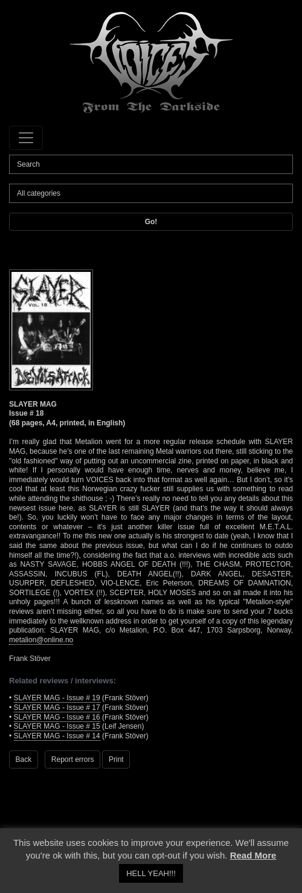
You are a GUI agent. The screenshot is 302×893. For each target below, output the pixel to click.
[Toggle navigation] (26, 138)
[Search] (151, 164)
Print (116, 759)
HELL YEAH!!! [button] (151, 873)
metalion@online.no (41, 640)
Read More (253, 855)
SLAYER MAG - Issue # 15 (57, 726)
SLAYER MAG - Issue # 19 (57, 698)
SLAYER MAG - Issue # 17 (57, 707)
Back (24, 759)
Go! (151, 222)
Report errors (72, 759)
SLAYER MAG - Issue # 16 (57, 717)
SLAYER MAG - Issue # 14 (57, 736)
